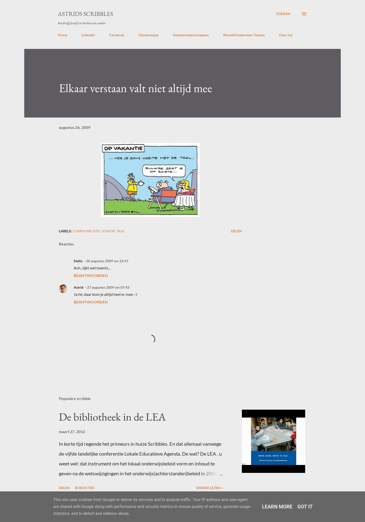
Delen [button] (236, 231)
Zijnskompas (149, 35)
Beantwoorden (91, 275)
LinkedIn (88, 35)
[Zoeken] (283, 14)
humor (108, 231)
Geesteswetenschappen (191, 35)
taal (120, 231)
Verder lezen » (209, 488)
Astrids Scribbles (85, 14)
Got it (305, 507)
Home (62, 35)
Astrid (78, 287)
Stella (78, 261)
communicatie (86, 231)
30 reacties (84, 488)
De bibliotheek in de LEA (112, 417)
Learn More (277, 507)
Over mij (285, 35)
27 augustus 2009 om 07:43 (108, 287)
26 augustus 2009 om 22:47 (107, 261)
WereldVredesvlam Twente (244, 35)
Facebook (116, 35)
